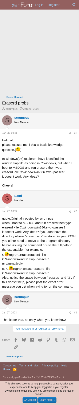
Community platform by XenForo (34, 377)
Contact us (9, 365)
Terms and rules (29, 365)
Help (64, 365)
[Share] (70, 133)
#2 (75, 211)
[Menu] (6, 5)
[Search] (74, 5)
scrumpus (11, 108)
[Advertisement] (39, 51)
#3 (75, 312)
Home (6, 369)
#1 (75, 133)
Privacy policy (50, 365)
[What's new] (66, 5)
